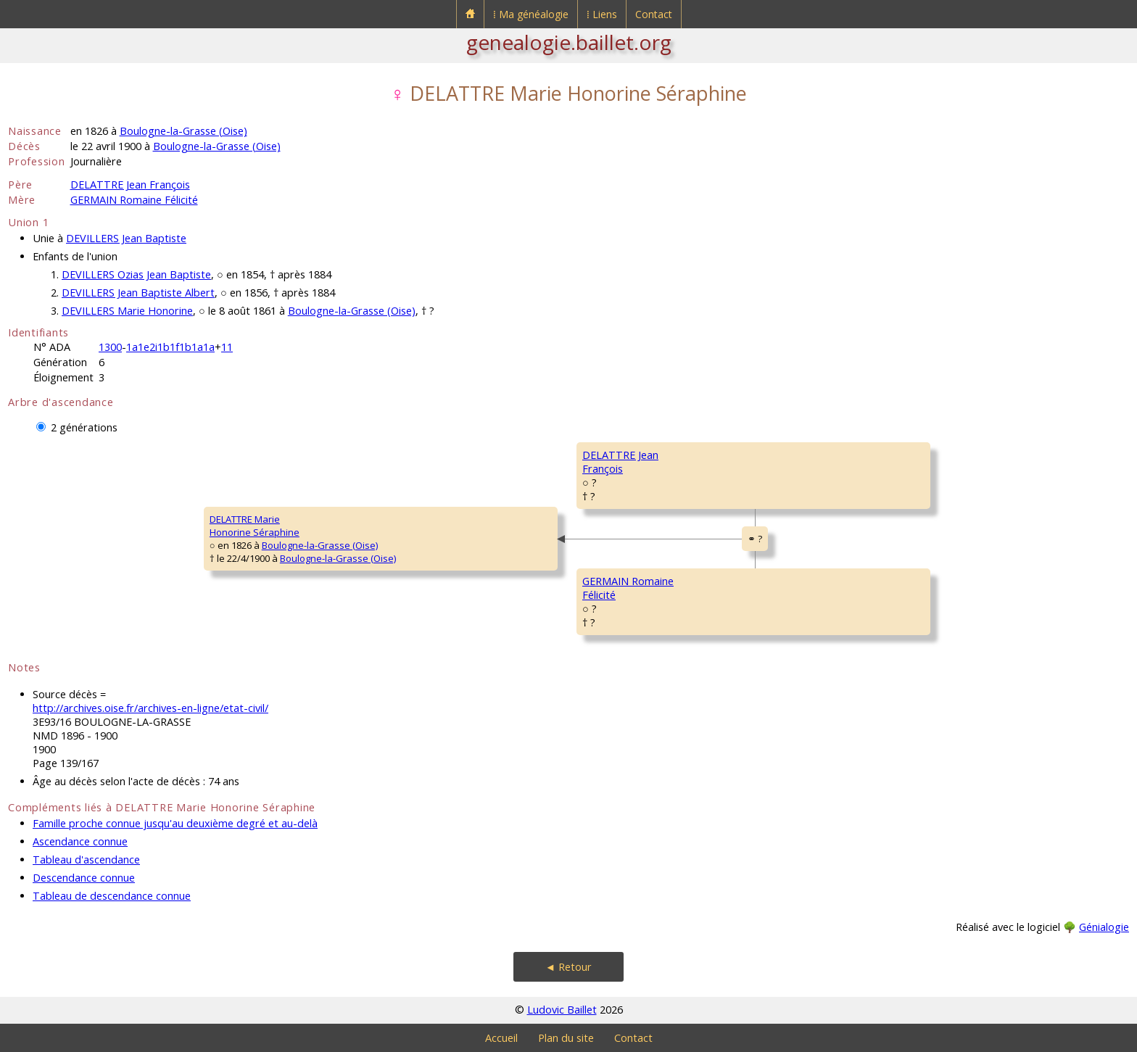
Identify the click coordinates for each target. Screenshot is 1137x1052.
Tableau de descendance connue (112, 896)
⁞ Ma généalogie (530, 14)
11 (227, 347)
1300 (110, 347)
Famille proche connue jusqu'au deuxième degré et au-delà (175, 823)
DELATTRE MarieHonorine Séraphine (254, 526)
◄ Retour (568, 967)
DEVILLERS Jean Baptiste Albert (138, 292)
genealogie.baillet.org (568, 42)
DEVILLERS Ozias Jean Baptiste (136, 274)
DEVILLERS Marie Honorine (127, 311)
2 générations (84, 427)
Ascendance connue (80, 841)
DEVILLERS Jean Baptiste (126, 238)
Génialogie (1104, 927)
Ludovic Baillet (562, 1009)
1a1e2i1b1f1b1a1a (170, 347)
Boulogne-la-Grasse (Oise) (183, 131)
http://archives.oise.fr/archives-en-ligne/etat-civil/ (150, 708)
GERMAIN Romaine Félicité (134, 200)
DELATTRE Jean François (130, 184)
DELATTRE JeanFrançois (620, 462)
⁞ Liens (602, 14)
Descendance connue (84, 878)
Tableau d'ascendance (86, 859)
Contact (653, 14)
